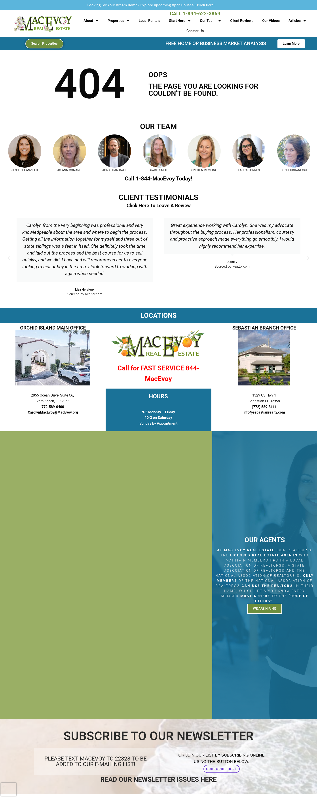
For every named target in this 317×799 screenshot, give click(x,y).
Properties (119, 21)
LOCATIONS (159, 315)
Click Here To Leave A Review (159, 205)
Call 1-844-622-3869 (195, 13)
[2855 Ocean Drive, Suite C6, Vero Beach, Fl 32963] (106, 575)
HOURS (158, 396)
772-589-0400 (53, 407)
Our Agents (265, 540)
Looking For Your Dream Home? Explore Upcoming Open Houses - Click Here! (176, 5)
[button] (9, 258)
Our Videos (271, 21)
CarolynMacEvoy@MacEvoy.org (53, 412)
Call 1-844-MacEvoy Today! (158, 178)
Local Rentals (149, 21)
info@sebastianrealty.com (264, 412)
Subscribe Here (221, 769)
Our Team (210, 21)
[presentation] (8, 789)
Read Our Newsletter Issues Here (158, 779)
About (91, 21)
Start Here (180, 21)
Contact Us (195, 31)
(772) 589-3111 (264, 407)
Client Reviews (241, 21)
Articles (297, 21)
